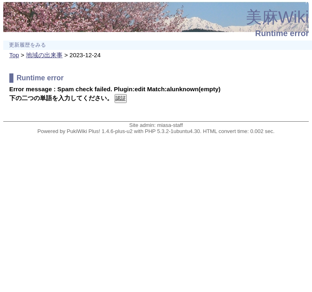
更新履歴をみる (27, 45)
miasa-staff (170, 125)
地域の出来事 (44, 55)
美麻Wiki (277, 17)
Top (14, 55)
